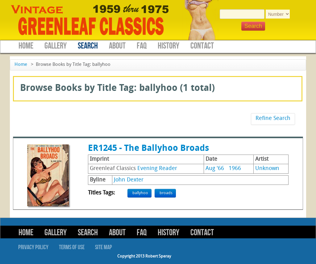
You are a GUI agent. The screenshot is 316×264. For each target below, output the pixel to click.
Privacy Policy (33, 247)
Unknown (267, 169)
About (117, 46)
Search (88, 46)
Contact (202, 46)
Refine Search (273, 118)
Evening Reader (157, 169)
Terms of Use (72, 247)
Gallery (55, 46)
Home (26, 46)
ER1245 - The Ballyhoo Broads (148, 148)
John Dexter (128, 180)
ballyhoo (140, 193)
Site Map (103, 247)
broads (166, 193)
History (168, 46)
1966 (235, 169)
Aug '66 (215, 169)
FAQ (142, 46)
